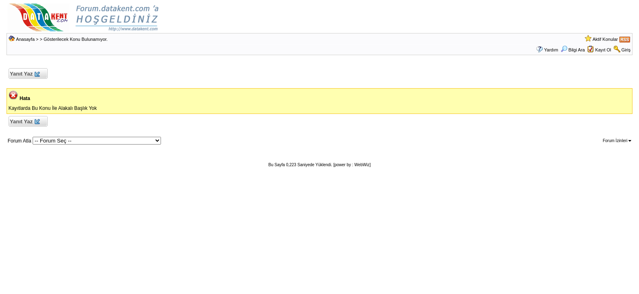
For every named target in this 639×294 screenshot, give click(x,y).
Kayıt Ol (603, 49)
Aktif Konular (605, 39)
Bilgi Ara (573, 49)
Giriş (626, 49)
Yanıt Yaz (25, 74)
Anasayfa (25, 39)
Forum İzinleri (617, 140)
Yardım (551, 49)
